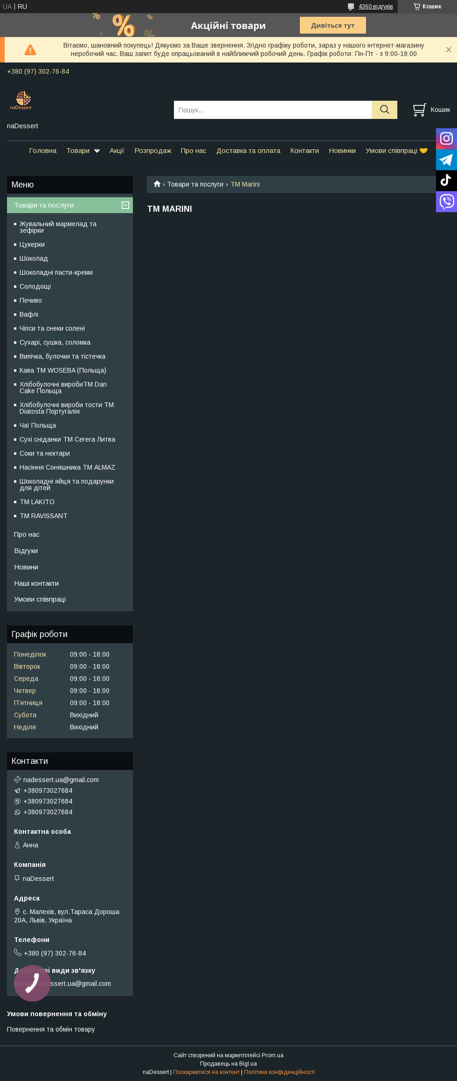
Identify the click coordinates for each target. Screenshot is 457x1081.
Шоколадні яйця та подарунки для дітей (67, 485)
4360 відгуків (376, 6)
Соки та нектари (45, 453)
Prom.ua (273, 1055)
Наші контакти (36, 583)
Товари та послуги (195, 184)
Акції (117, 150)
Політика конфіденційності (279, 1072)
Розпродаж (152, 150)
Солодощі (35, 286)
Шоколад (34, 258)
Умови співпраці (40, 599)
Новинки (342, 150)
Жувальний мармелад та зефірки (58, 227)
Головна (42, 150)
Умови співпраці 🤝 (397, 150)
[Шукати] (384, 110)
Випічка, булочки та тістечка (62, 356)
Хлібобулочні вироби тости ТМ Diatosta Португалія (67, 408)
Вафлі (29, 314)
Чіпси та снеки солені (52, 328)
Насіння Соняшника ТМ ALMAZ (68, 467)
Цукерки (32, 244)
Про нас (194, 150)
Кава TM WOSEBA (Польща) (63, 370)
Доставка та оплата (248, 150)
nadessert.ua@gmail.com (61, 779)
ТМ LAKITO (37, 502)
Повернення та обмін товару (51, 1029)
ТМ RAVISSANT (44, 516)
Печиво (31, 300)
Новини (26, 567)
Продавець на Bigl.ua (228, 1063)
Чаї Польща (38, 425)
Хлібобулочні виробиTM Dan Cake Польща (63, 388)
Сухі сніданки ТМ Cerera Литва (67, 439)
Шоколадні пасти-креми (56, 272)
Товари (78, 150)
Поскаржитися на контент (206, 1072)
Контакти (304, 150)
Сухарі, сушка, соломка (55, 342)
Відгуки (26, 550)
